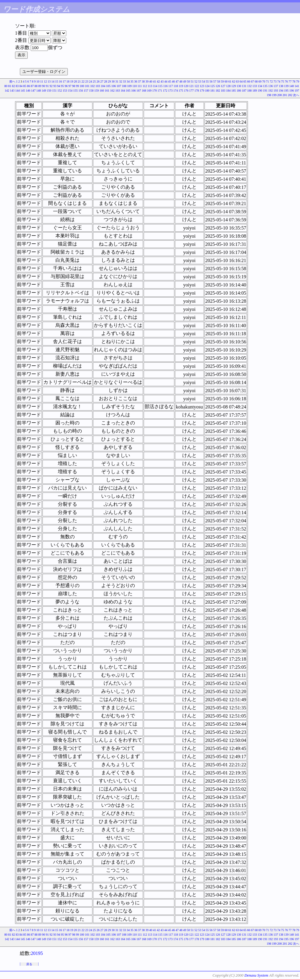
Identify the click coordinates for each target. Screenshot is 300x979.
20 (75, 81)
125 (212, 86)
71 (267, 81)
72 (271, 81)
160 (102, 90)
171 (160, 90)
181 (212, 90)
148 (38, 90)
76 (286, 81)
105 (108, 86)
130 (239, 86)
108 (124, 86)
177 (191, 90)
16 (60, 81)
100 (82, 86)
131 (244, 86)
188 (249, 90)
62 (233, 81)
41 (154, 81)
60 (226, 81)
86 (28, 86)
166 (133, 90)
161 (107, 90)
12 (45, 81)
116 (165, 86)
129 (233, 86)
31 (116, 81)
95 (62, 86)
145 (22, 90)
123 (202, 86)
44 (165, 81)
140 (291, 86)
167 (138, 90)
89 (39, 86)
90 (43, 86)
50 (188, 81)
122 (197, 86)
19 (71, 81)
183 (223, 90)
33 (124, 81)
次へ (296, 95)
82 (13, 86)
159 (96, 90)
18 (68, 81)
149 (44, 90)
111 (140, 86)
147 (33, 90)
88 (35, 86)
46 (173, 81)
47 (177, 81)
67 (252, 81)
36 (135, 81)
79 (297, 81)
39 (146, 81)
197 (297, 90)
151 (54, 90)
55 (207, 81)
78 (293, 81)
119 (181, 86)
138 (281, 86)
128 (228, 86)
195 (286, 90)
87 (32, 86)
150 (49, 90)
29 (109, 81)
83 (17, 86)
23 (86, 81)
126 (218, 86)
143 (12, 90)
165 (128, 90)
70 (263, 81)
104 (103, 86)
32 (120, 81)
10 (37, 81)
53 (199, 81)
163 (117, 90)
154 (70, 90)
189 (254, 90)
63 (237, 81)
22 (83, 81)
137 (275, 86)
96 (65, 86)
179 (202, 90)
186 (239, 90)
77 (290, 81)
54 (203, 81)
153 (65, 90)
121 (191, 86)
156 (81, 90)
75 (282, 81)
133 (254, 86)
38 (143, 81)
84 (20, 86)
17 (64, 81)
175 (181, 90)
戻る (29, 964)
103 (97, 86)
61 (229, 81)
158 (91, 90)
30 (113, 81)
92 (50, 86)
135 (265, 86)
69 (259, 81)
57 (214, 81)
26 (98, 81)
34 (128, 81)
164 (123, 90)
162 (112, 90)
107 (119, 86)
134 (260, 86)
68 (256, 81)
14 (53, 81)
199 (274, 95)
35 (131, 81)
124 (207, 86)
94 (58, 86)
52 (196, 81)
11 (41, 81)
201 (285, 95)
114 (155, 86)
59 (222, 81)
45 (169, 81)
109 (129, 86)
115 (160, 86)
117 (170, 86)
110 (134, 86)
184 (228, 90)
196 (291, 90)
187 (244, 90)
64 (241, 81)
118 (175, 86)
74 (278, 81)
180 (207, 90)
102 (92, 86)
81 (9, 86)
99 (77, 86)
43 (162, 81)
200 (279, 95)
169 (149, 90)
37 (139, 81)
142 (7, 90)
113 (150, 86)
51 (192, 81)
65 (244, 81)
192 (270, 90)
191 (265, 90)
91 (47, 86)
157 (86, 90)
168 (144, 90)
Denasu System (256, 975)
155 (75, 90)
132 (249, 86)
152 (60, 90)
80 (5, 86)
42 (158, 81)
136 (270, 86)
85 (24, 86)
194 (281, 90)
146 (28, 90)
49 (184, 81)
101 (87, 86)
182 (218, 90)
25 (94, 81)
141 (297, 86)
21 (79, 81)
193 (275, 90)
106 (113, 86)
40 (150, 81)
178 (197, 90)
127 (223, 86)
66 (248, 81)
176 (186, 90)
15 (56, 81)
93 (54, 86)
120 (186, 86)
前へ (12, 81)
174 (175, 90)
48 (181, 81)
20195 (37, 953)
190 (260, 90)
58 (218, 81)
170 (154, 90)
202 (290, 95)
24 (90, 81)
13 (49, 81)
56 (211, 81)
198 (269, 95)
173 (170, 90)
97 (69, 86)
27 (101, 81)
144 (17, 90)
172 (165, 90)
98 (73, 86)
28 (105, 81)
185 (233, 90)
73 (275, 81)
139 (286, 86)
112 (144, 86)
